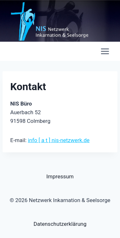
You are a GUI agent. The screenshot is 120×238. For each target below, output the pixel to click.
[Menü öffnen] (104, 51)
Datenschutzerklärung (60, 224)
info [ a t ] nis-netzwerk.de (59, 140)
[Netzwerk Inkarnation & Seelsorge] (17, 51)
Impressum (60, 176)
